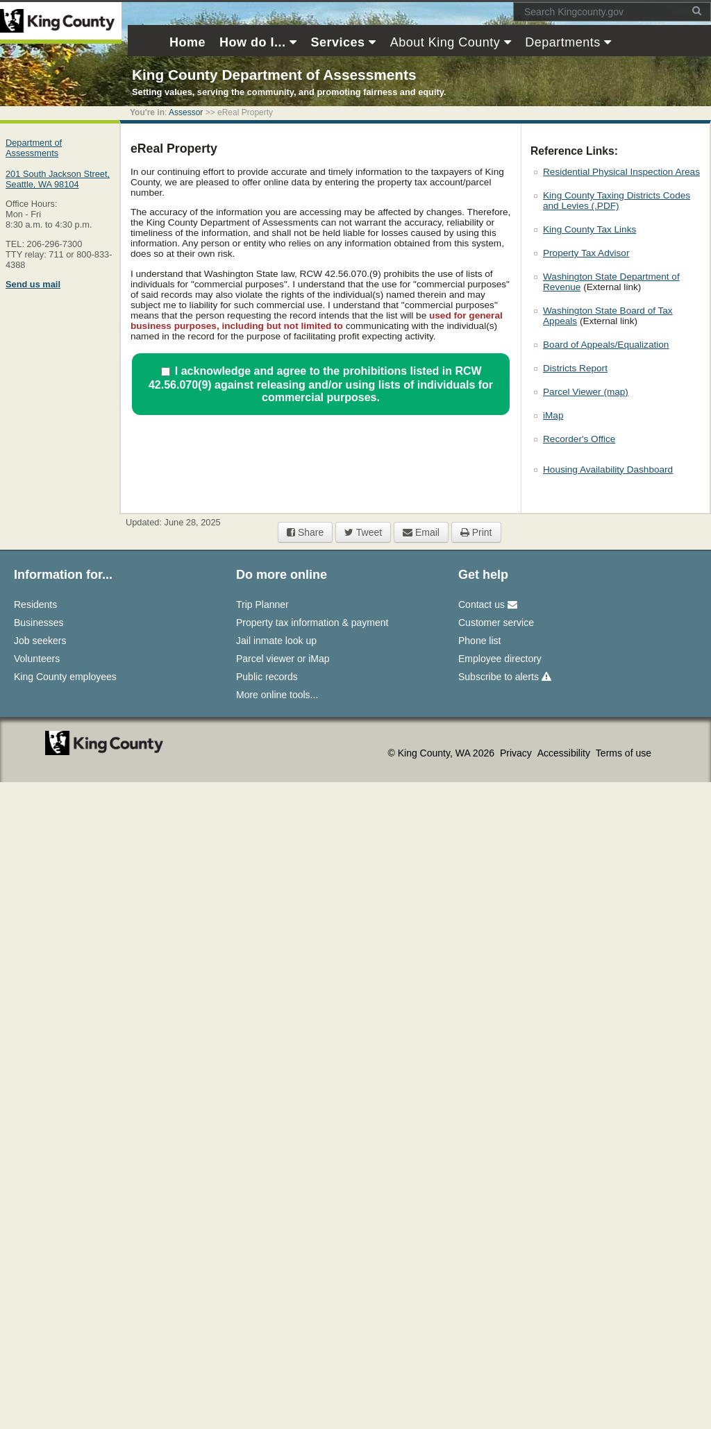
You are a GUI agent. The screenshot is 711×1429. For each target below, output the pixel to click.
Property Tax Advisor (586, 253)
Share (305, 532)
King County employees (65, 676)
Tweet (363, 532)
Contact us (487, 604)
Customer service (496, 622)
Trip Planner (262, 604)
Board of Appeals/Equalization (606, 344)
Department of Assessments (34, 147)
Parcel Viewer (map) (585, 392)
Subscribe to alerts (504, 676)
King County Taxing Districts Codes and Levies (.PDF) (616, 200)
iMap (553, 415)
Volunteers (37, 658)
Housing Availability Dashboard (608, 469)
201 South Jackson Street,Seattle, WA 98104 (58, 179)
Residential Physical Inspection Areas (621, 172)
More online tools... (277, 694)
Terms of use (623, 753)
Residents (35, 604)
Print (476, 532)
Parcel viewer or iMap (283, 658)
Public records (267, 676)
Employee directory (500, 658)
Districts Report (575, 368)
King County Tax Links (589, 229)
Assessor (186, 112)
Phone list (479, 640)
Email (421, 532)
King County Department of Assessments (274, 75)
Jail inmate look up (276, 640)
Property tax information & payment (312, 622)
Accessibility (565, 753)
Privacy (517, 753)
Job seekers (40, 640)
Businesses (39, 622)
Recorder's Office (579, 439)
